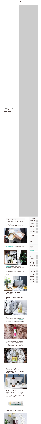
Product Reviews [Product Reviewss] (11, 108)
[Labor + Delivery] (34, 248)
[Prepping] (34, 245)
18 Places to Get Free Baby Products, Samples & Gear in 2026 (32, 221)
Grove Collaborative (8, 266)
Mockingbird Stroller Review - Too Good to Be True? (32, 277)
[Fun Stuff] (34, 244)
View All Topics (31, 250)
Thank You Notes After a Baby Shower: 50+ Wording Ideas (32, 256)
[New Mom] (34, 241)
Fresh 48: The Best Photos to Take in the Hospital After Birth (32, 258)
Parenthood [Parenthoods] (8, 108)
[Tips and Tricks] (34, 246)
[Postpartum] (34, 247)
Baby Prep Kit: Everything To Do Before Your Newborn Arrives (32, 232)
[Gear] (34, 242)
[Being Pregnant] (34, 239)
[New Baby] (34, 237)
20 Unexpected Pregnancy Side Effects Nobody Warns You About (32, 279)
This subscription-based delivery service (11, 246)
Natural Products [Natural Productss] (4, 108)
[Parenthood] (34, 240)
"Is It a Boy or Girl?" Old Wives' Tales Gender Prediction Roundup (32, 261)
